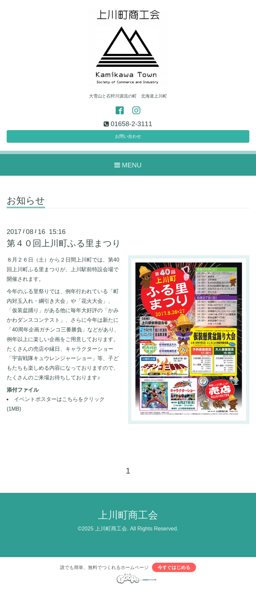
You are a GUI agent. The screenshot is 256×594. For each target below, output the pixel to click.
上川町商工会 (128, 517)
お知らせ (26, 204)
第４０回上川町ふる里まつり (64, 247)
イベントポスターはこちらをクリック (62, 402)
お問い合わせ (128, 138)
